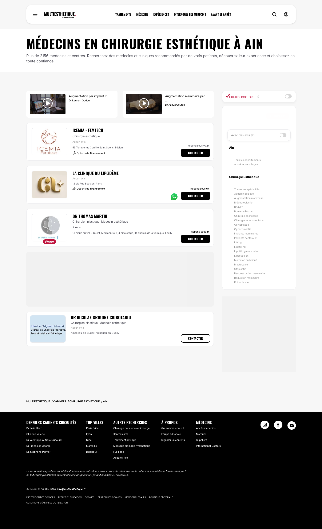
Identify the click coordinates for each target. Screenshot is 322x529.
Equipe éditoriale (171, 434)
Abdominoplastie (244, 193)
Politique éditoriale (161, 497)
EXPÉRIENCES (161, 14)
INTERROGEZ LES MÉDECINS (190, 14)
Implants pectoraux (245, 238)
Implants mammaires (246, 233)
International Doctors (208, 445)
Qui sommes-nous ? (172, 428)
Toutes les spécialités (246, 189)
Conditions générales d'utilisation (47, 502)
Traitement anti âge (124, 440)
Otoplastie (240, 269)
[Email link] (291, 425)
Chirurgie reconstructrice (248, 220)
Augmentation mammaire (248, 198)
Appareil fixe (120, 457)
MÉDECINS (142, 14)
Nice (89, 440)
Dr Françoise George (38, 445)
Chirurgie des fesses (246, 215)
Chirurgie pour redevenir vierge (131, 428)
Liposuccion (241, 255)
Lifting (238, 242)
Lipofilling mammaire (246, 251)
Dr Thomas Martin (89, 216)
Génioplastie (241, 224)
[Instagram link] (265, 426)
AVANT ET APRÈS (221, 14)
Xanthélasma (120, 434)
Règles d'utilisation (70, 497)
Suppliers (201, 440)
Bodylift (238, 207)
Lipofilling (240, 246)
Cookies (89, 497)
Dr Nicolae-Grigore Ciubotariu (101, 317)
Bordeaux (91, 451)
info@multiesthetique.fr (71, 489)
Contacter (195, 153)
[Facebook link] (278, 426)
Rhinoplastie (241, 282)
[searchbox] (248, 116)
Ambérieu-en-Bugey (246, 164)
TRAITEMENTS (123, 14)
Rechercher (277, 116)
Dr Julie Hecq (34, 428)
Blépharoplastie (243, 202)
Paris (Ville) (92, 428)
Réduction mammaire (246, 277)
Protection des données (40, 497)
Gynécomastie (242, 229)
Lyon (89, 434)
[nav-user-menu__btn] (286, 14)
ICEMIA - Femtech (87, 130)
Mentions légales (135, 497)
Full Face (118, 451)
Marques (201, 434)
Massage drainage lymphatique (131, 445)
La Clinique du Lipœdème (95, 173)
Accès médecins (205, 428)
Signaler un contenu (173, 440)
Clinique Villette (35, 434)
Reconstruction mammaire (249, 273)
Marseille (91, 445)
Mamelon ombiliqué (245, 260)
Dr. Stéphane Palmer (38, 451)
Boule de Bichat (243, 211)
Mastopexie (241, 264)
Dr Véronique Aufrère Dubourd (43, 440)
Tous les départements (247, 160)
